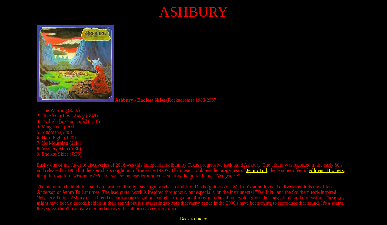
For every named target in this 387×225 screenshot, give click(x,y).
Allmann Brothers (326, 170)
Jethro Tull (256, 170)
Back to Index (193, 218)
